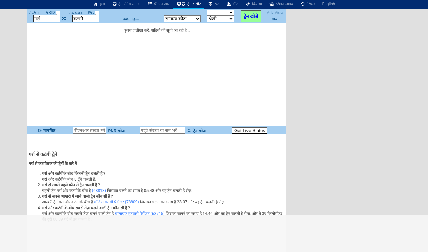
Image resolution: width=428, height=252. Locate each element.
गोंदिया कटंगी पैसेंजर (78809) (116, 202)
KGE (93, 12)
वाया (275, 19)
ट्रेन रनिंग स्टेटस (126, 4)
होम (99, 4)
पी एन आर (158, 4)
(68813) (99, 190)
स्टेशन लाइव (281, 4)
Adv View (275, 12)
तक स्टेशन (75, 13)
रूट (214, 4)
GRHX (53, 12)
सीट (232, 4)
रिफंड (308, 4)
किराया (253, 4)
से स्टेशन (34, 13)
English (328, 4)
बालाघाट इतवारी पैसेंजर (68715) (140, 213)
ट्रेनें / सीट (188, 4)
